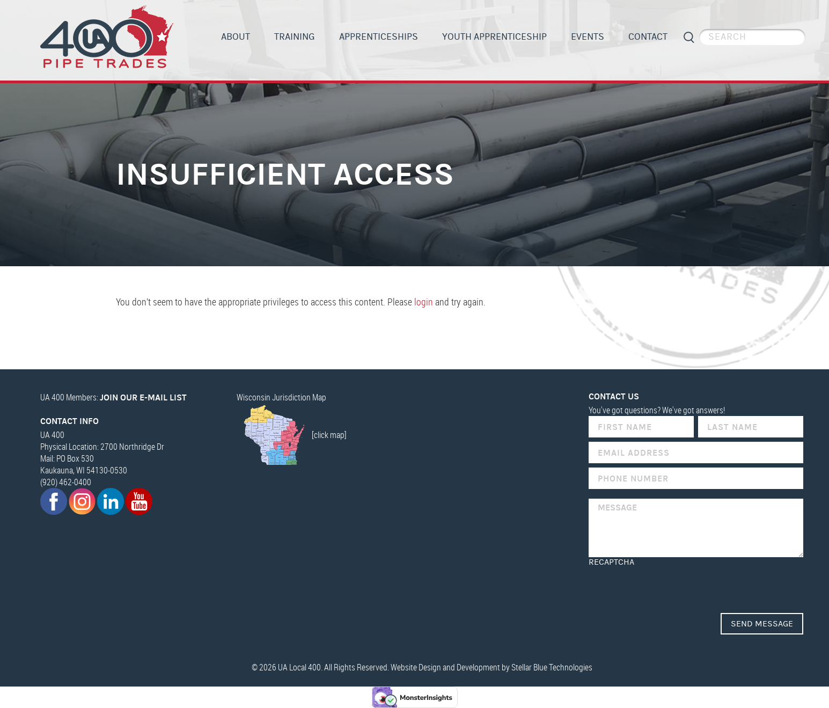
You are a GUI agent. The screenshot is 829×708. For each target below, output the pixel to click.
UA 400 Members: (113, 397)
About (235, 36)
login (423, 301)
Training (294, 36)
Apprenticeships (378, 36)
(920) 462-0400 (65, 482)
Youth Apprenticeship (494, 36)
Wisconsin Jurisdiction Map (281, 397)
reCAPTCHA (611, 562)
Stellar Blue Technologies (551, 667)
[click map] (292, 435)
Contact (647, 36)
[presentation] (670, 588)
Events (587, 36)
